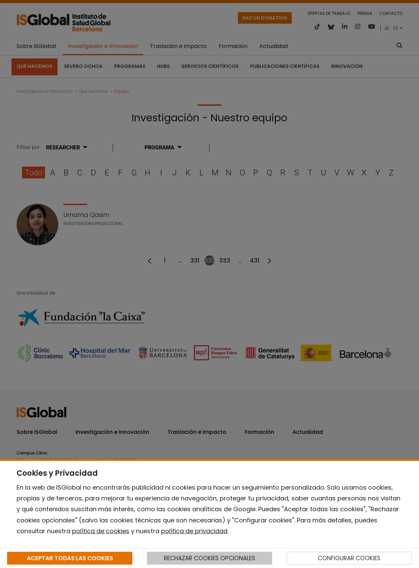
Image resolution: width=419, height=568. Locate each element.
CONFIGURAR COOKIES (349, 558)
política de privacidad (194, 531)
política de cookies (100, 531)
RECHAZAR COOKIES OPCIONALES (209, 558)
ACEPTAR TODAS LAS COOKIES (70, 558)
